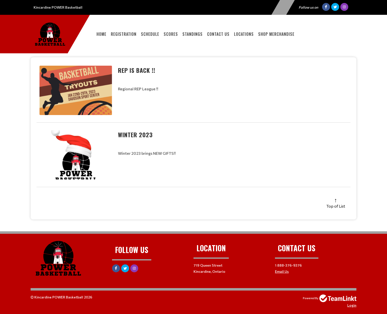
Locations (244, 34)
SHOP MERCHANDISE (276, 34)
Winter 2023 (135, 134)
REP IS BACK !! (136, 70)
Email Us (282, 271)
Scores (171, 34)
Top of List (335, 206)
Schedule (150, 34)
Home (101, 34)
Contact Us (218, 34)
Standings (192, 34)
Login (351, 305)
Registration (123, 34)
